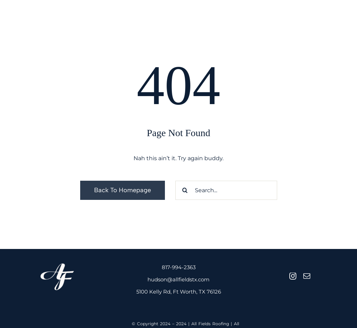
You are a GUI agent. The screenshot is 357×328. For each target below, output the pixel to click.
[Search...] (226, 190)
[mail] (306, 276)
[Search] (185, 190)
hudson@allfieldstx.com (178, 279)
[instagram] (292, 276)
